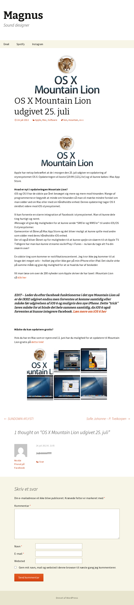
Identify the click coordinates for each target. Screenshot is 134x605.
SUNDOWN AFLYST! (18, 418)
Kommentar (22, 505)
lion (65, 119)
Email (6, 44)
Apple (38, 119)
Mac (44, 119)
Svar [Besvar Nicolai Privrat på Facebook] (41, 461)
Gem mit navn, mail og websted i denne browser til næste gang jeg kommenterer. (67, 567)
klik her (21, 277)
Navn (18, 546)
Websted (19, 561)
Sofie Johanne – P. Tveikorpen (108, 418)
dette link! (37, 342)
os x (81, 119)
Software (52, 119)
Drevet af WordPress (67, 597)
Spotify (21, 44)
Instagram (37, 44)
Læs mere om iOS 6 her (89, 311)
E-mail (19, 553)
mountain (73, 119)
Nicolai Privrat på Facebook (19, 464)
